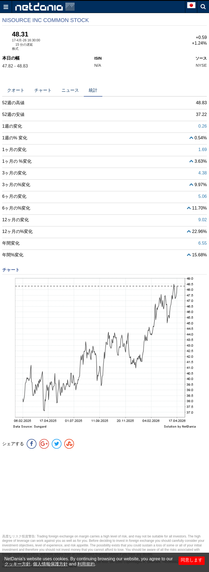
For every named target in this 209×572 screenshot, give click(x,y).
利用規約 (86, 564)
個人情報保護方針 (50, 564)
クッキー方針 (17, 564)
